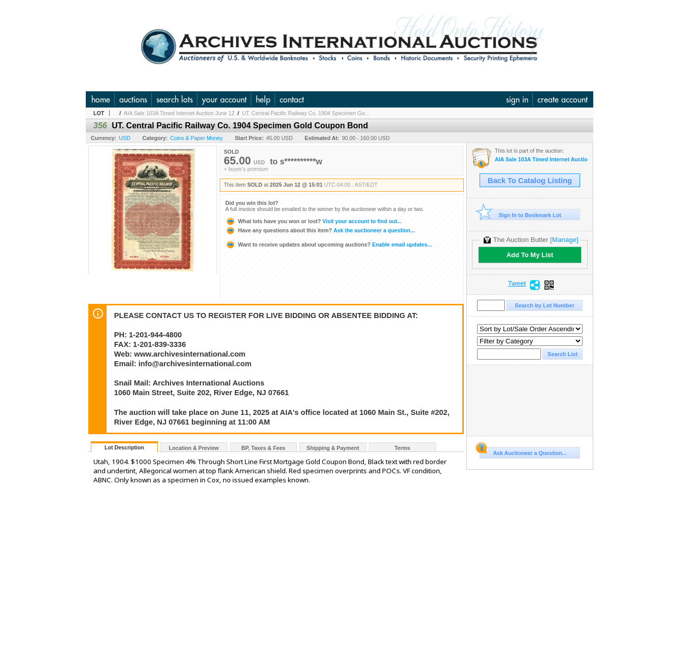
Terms (402, 448)
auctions (133, 99)
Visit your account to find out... (313, 221)
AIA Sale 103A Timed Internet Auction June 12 (179, 113)
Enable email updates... (328, 244)
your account (224, 99)
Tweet (517, 283)
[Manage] (564, 239)
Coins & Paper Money (196, 138)
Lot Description (124, 447)
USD (124, 138)
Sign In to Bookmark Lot (520, 215)
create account (562, 99)
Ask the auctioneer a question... (320, 230)
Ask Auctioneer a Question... (523, 451)
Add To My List (529, 255)
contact (292, 99)
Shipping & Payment (333, 448)
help (263, 99)
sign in (517, 99)
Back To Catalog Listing (530, 181)
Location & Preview (194, 448)
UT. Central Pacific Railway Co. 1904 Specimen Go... (305, 113)
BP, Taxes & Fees (264, 448)
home (100, 99)
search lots (174, 99)
